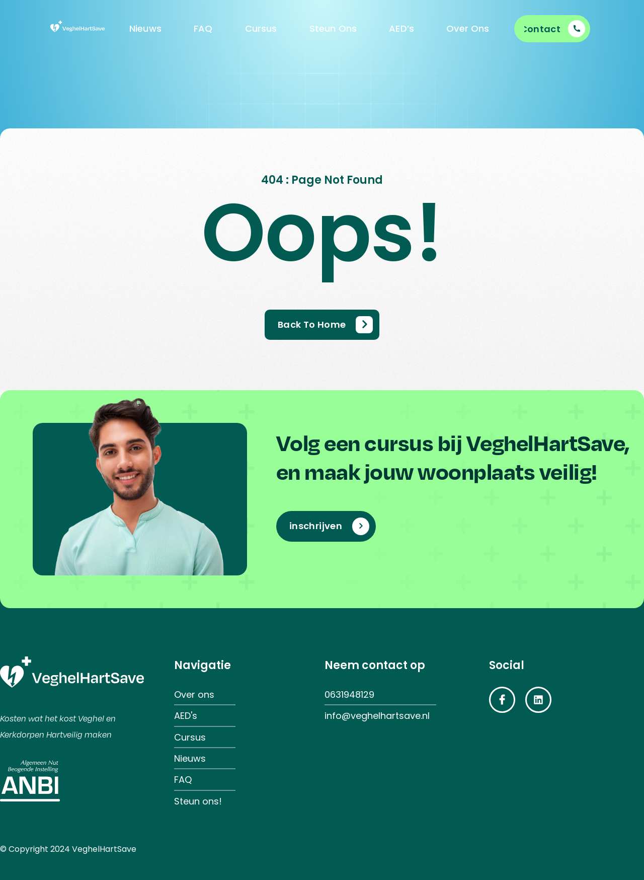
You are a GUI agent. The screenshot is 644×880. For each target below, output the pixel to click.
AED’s (401, 28)
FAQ (203, 28)
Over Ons (467, 28)
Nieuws (145, 28)
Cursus (261, 28)
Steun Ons (333, 28)
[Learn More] (554, 28)
